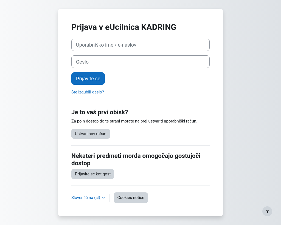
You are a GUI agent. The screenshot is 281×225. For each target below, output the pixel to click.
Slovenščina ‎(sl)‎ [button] (86, 197)
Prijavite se (88, 78)
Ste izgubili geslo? (87, 92)
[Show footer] (267, 211)
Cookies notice (130, 197)
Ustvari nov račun (90, 133)
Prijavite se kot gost (93, 174)
